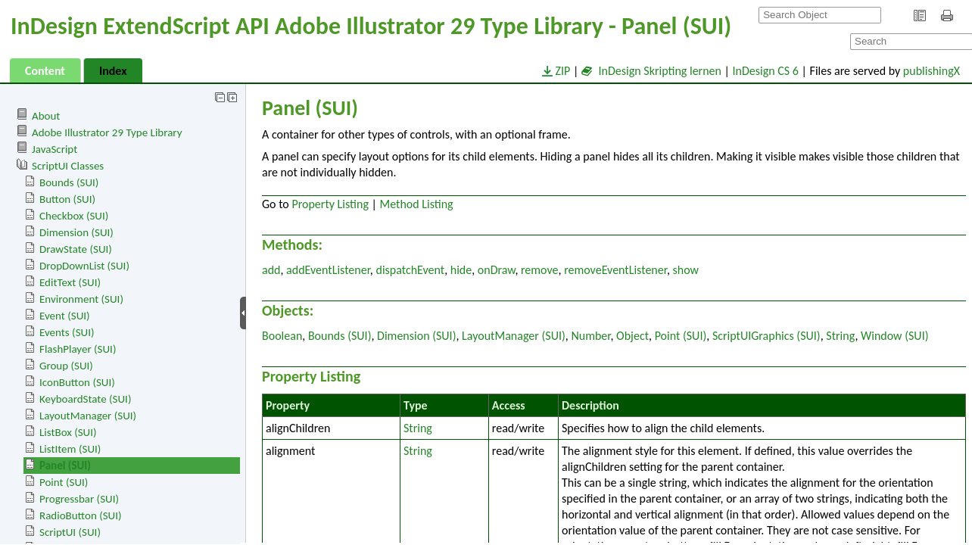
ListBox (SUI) (68, 432)
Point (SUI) (63, 482)
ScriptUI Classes (68, 166)
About (46, 116)
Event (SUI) (64, 315)
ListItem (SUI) (70, 449)
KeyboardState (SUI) (85, 399)
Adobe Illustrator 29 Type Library (107, 132)
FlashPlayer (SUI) (77, 349)
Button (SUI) (67, 199)
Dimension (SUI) (76, 232)
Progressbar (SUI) (79, 499)
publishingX (931, 71)
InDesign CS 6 (766, 71)
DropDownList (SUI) (84, 265)
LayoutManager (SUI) (87, 415)
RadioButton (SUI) (80, 515)
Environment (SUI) (81, 299)
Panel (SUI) (65, 465)
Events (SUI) (66, 332)
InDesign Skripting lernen (651, 71)
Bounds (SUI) (68, 182)
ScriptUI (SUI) (70, 532)
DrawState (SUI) (75, 249)
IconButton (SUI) (77, 382)
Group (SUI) (66, 365)
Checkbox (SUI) (73, 216)
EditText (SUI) (70, 282)
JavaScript (54, 149)
